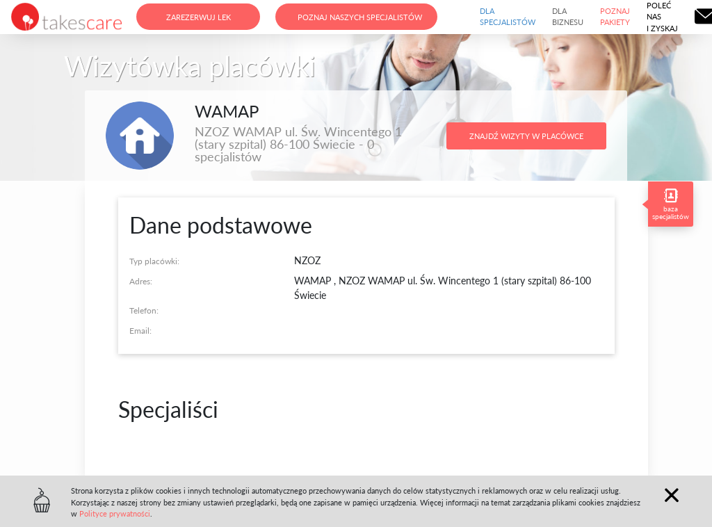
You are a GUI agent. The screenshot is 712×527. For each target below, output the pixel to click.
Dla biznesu (567, 16)
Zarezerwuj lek (198, 17)
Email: (140, 330)
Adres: (140, 281)
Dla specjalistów (507, 16)
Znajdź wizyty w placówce (526, 135)
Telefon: (144, 310)
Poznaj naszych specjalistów (360, 17)
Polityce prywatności (114, 513)
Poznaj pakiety (615, 16)
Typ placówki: (154, 261)
